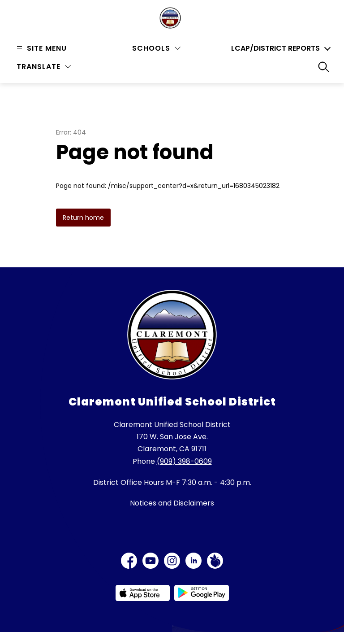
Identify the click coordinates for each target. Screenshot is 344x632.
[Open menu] (40, 48)
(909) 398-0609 (184, 461)
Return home (83, 217)
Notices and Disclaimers (172, 503)
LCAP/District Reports (275, 48)
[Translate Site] (43, 66)
